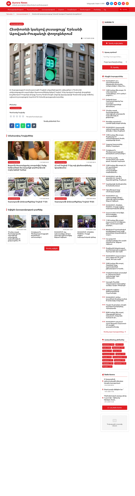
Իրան (106, 347)
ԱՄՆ (119, 344)
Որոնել (115, 67)
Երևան (117, 351)
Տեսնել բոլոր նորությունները (115, 332)
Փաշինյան (107, 360)
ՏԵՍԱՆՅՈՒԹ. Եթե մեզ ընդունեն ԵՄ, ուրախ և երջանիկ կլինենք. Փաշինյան (116, 178)
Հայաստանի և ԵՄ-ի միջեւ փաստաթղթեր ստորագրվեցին (115, 214)
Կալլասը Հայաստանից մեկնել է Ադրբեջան (114, 145)
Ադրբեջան (119, 360)
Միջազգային (118, 347)
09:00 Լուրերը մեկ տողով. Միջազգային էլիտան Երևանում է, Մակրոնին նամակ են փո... (115, 314)
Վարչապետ (120, 363)
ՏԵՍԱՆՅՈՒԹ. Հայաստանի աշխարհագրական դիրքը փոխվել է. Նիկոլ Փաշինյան (115, 129)
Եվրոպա (120, 354)
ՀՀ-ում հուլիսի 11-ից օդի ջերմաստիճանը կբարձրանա (73, 166)
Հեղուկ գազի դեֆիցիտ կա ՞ (114, 389)
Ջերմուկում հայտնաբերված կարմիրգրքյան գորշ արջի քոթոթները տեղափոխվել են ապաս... (116, 232)
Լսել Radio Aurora (115, 408)
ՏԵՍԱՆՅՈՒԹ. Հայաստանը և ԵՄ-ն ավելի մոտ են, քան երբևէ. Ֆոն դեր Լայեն (116, 257)
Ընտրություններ (119, 357)
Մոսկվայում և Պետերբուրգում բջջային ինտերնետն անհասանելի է (39, 234)
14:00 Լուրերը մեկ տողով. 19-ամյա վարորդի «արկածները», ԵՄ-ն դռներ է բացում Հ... (116, 92)
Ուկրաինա (108, 363)
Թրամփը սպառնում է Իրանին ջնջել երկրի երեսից (116, 122)
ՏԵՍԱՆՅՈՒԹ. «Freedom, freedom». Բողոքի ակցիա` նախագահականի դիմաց (86, 234)
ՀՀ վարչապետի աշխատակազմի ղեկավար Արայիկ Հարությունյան (113, 381)
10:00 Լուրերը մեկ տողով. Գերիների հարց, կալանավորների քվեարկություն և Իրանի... (115, 265)
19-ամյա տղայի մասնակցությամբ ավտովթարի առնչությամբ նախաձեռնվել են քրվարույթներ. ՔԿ (14, 236)
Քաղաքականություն (16, 9)
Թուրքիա (107, 366)
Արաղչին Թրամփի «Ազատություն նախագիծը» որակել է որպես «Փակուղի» (116, 283)
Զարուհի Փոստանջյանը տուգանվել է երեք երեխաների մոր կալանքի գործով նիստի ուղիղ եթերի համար (27, 167)
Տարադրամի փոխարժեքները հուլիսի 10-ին (74, 201)
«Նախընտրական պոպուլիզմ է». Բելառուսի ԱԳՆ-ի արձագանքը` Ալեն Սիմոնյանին (116, 275)
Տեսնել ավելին (52, 248)
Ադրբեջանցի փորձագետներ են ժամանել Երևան (116, 185)
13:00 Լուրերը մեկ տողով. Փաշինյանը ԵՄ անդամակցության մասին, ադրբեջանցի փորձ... (115, 137)
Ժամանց (97, 9)
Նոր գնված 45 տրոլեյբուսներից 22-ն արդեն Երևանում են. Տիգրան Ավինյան (116, 241)
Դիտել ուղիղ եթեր (114, 43)
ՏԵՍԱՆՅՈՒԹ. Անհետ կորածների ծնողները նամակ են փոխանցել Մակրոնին (116, 299)
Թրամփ (107, 357)
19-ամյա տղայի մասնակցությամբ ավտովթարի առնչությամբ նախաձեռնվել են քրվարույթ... (115, 113)
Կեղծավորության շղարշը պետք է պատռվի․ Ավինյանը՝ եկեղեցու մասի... (115, 398)
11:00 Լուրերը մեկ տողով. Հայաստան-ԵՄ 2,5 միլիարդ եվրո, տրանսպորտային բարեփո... (115, 222)
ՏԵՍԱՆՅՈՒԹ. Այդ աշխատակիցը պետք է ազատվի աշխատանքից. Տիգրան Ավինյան (63, 234)
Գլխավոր (9, 14)
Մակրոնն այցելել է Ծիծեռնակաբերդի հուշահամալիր (112, 291)
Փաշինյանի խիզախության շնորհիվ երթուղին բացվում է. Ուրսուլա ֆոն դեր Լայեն (116, 250)
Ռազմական (72, 9)
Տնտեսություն (85, 9)
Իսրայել (107, 351)
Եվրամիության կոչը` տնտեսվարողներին (113, 191)
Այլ (105, 9)
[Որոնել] (124, 9)
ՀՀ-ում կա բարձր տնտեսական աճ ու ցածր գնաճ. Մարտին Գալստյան (115, 159)
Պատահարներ (32, 9)
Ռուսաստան (108, 354)
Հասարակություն (48, 9)
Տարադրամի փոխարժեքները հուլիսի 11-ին (28, 201)
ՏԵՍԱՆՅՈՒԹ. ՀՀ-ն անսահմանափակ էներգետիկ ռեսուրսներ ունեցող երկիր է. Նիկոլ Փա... (116, 83)
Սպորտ (61, 9)
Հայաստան (108, 344)
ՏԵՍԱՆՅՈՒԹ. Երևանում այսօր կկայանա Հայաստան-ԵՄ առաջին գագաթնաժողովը (116, 324)
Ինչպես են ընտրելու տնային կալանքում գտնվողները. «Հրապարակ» (116, 306)
